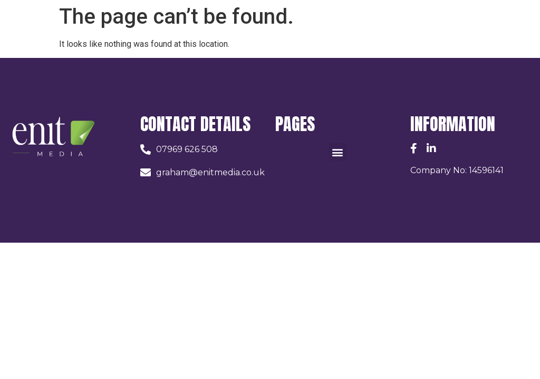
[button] (337, 152)
